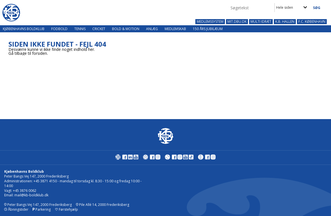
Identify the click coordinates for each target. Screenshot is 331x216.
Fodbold (59, 28)
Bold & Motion (125, 28)
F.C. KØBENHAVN (311, 21)
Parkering (42, 209)
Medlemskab (175, 28)
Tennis (80, 28)
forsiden (39, 53)
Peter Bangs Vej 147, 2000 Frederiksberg (38, 204)
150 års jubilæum (208, 28)
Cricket (98, 28)
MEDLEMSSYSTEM (210, 21)
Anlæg (152, 28)
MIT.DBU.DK (237, 21)
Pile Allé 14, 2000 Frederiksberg (102, 204)
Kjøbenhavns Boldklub (23, 28)
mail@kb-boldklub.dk (31, 195)
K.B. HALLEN (284, 21)
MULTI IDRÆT (261, 21)
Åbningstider (16, 209)
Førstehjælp (66, 209)
